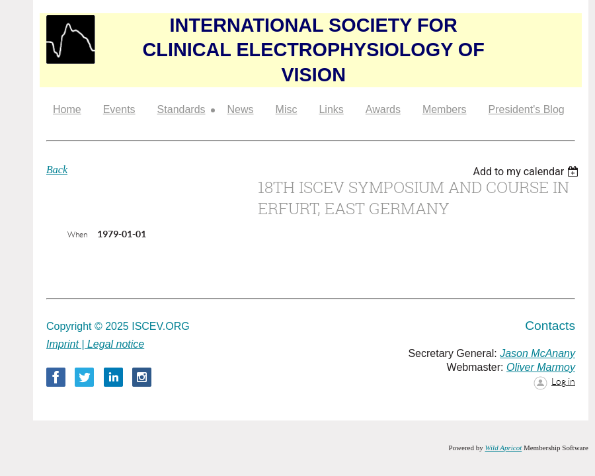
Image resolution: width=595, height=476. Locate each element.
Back (56, 169)
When (77, 234)
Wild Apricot (503, 448)
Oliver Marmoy (540, 367)
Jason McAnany (537, 353)
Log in (563, 381)
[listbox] (527, 171)
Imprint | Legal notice (95, 344)
